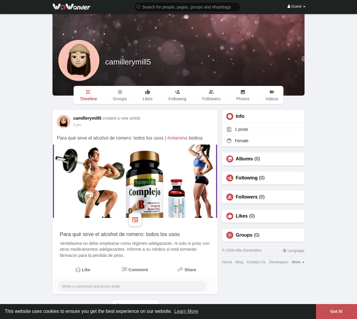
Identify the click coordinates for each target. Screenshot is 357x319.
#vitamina (177, 137)
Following (247, 178)
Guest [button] (296, 6)
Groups (244, 235)
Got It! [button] (336, 311)
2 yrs (77, 125)
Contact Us (256, 262)
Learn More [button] (186, 311)
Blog (239, 262)
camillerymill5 (128, 61)
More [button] (298, 262)
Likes (242, 216)
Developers (278, 262)
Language (294, 250)
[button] (187, 6)
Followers (247, 197)
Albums (244, 159)
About (227, 262)
